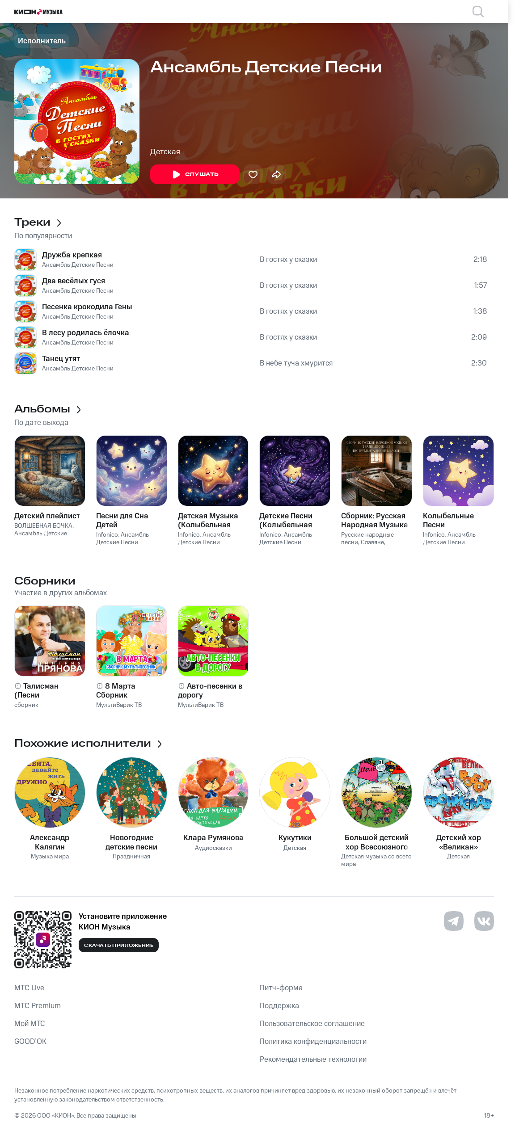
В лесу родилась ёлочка (85, 333)
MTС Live (29, 988)
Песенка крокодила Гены (87, 307)
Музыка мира (50, 857)
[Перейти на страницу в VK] (484, 921)
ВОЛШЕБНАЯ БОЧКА (43, 525)
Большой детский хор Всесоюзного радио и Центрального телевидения (377, 842)
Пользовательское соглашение (312, 1023)
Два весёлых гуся (73, 281)
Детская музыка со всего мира (376, 860)
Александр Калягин (49, 842)
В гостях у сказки (288, 259)
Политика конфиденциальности (313, 1041)
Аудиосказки (213, 848)
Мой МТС (29, 1023)
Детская (165, 152)
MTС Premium (37, 1006)
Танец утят (61, 358)
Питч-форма (281, 988)
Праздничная (131, 857)
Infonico (107, 534)
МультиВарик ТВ (119, 705)
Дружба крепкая (72, 255)
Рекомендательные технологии (313, 1059)
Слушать (195, 174)
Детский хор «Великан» (458, 842)
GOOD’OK (30, 1041)
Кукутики (295, 837)
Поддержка (279, 1006)
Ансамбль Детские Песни (78, 265)
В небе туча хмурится (296, 363)
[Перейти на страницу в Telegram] (454, 921)
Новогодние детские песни (131, 842)
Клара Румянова (213, 837)
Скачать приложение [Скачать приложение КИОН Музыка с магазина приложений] (118, 945)
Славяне (372, 542)
